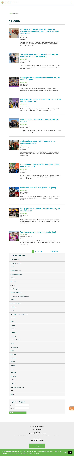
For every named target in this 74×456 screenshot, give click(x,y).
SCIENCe (13, 383)
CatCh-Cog (13, 299)
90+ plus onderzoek (16, 263)
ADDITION (13, 281)
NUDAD (13, 361)
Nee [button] (65, 452)
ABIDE (12, 267)
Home (10, 13)
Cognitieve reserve (16, 303)
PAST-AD (13, 365)
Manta (12, 350)
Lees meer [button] (36, 453)
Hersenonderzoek (15, 340)
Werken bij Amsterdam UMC (37, 440)
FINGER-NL (14, 332)
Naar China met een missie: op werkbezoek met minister (39, 120)
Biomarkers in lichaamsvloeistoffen (20, 296)
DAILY (12, 310)
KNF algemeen (14, 347)
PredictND (13, 376)
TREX (12, 391)
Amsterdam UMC (37, 439)
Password (11, 408)
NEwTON (13, 358)
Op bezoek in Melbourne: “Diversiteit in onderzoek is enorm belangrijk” (40, 100)
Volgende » (54, 251)
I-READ (12, 343)
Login (10, 405)
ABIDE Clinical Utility (16, 270)
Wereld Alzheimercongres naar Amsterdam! (38, 232)
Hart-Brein (13, 336)
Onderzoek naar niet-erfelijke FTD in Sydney (38, 187)
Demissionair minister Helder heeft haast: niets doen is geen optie (39, 165)
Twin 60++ (13, 394)
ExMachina (13, 329)
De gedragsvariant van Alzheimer (19, 314)
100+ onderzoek (15, 259)
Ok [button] (70, 452)
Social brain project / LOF (17, 387)
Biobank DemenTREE (16, 292)
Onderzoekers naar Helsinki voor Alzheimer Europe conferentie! (38, 142)
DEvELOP (13, 318)
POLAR (12, 369)
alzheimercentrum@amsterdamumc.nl (37, 433)
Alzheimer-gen (14, 289)
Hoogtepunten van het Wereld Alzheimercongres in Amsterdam (40, 210)
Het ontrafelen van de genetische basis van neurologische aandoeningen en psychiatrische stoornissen (39, 31)
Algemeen (13, 285)
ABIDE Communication (16, 274)
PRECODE (13, 372)
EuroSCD (13, 325)
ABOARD (13, 278)
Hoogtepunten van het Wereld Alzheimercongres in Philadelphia (40, 79)
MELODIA (13, 354)
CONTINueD (14, 307)
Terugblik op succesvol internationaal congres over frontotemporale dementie (39, 55)
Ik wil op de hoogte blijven (37, 446)
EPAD (12, 321)
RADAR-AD (13, 380)
